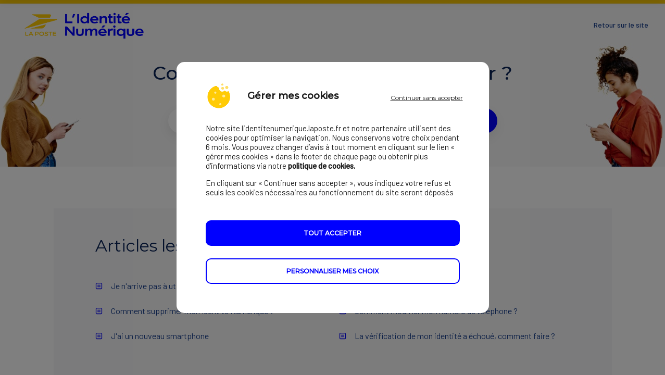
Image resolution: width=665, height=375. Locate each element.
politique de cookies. (321, 165)
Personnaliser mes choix (332, 271)
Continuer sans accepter (427, 98)
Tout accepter (332, 233)
